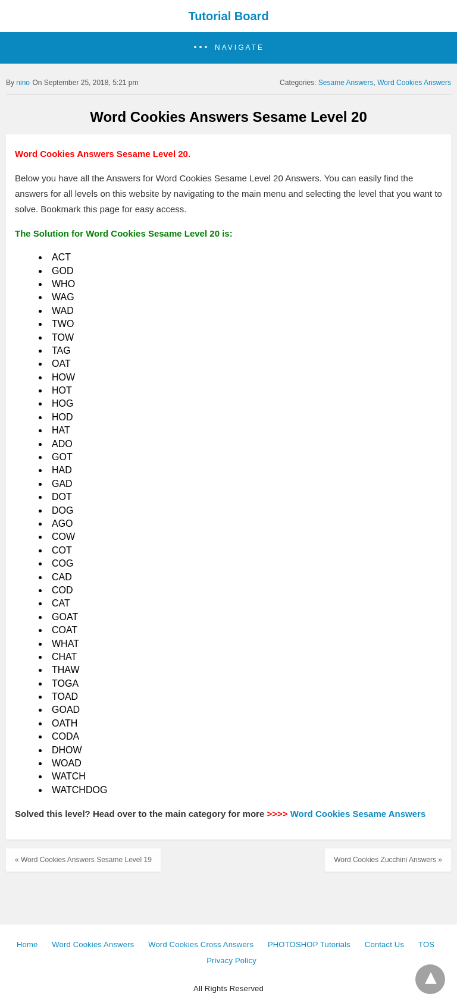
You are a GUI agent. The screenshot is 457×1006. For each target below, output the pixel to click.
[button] (228, 48)
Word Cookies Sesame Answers (358, 814)
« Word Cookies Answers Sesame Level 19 (83, 860)
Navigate (239, 47)
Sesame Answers (346, 82)
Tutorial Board (228, 16)
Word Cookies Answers (414, 82)
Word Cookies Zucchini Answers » (388, 860)
